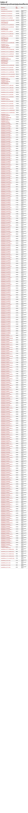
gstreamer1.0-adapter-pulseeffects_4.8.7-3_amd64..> (7, 351)
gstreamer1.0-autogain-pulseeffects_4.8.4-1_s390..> (6, 479)
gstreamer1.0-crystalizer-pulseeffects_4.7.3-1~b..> (6, 290)
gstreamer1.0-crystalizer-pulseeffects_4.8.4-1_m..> (6, 272)
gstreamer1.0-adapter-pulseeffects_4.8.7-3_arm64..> (7, 374)
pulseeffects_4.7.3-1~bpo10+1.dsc (7, 558)
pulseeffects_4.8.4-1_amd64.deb (7, 51)
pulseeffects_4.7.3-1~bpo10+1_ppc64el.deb (6, 58)
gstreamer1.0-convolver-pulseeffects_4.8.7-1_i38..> (6, 148)
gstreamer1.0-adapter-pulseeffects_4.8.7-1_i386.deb (7, 356)
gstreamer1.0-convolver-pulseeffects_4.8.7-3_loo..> (6, 144)
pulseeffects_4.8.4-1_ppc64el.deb (7, 65)
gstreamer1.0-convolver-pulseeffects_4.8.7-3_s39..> (6, 146)
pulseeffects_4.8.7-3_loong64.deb (7, 49)
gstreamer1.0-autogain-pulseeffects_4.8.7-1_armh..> (6, 506)
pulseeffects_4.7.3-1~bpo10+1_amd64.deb (5, 47)
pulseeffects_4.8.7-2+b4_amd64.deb (4, 22)
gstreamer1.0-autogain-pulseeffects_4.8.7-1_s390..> (6, 470)
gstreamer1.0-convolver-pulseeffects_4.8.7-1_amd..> (6, 180)
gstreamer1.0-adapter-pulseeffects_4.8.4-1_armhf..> (7, 500)
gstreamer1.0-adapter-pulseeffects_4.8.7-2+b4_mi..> (7, 347)
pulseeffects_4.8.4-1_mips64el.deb (8, 112)
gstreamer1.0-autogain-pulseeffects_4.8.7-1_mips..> (6, 419)
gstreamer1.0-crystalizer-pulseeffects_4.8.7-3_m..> (6, 205)
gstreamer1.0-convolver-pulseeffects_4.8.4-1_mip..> (6, 207)
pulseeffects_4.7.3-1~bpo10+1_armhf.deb (5, 99)
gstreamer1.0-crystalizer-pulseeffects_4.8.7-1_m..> (6, 263)
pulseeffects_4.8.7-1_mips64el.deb (8, 110)
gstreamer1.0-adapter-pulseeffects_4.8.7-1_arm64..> (7, 446)
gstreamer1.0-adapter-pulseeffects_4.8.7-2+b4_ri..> (6, 360)
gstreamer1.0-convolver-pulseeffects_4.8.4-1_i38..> (6, 153)
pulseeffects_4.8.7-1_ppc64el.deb (7, 71)
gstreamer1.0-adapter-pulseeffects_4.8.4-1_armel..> (7, 477)
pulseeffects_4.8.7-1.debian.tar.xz (7, 553)
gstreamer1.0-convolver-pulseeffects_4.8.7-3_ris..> (6, 139)
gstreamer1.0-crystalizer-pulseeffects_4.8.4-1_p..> (6, 248)
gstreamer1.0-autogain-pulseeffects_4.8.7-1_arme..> (6, 486)
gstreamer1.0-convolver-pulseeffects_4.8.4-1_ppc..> (6, 173)
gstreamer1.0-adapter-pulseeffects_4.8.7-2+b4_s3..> (7, 365)
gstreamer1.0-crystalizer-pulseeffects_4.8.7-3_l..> (6, 236)
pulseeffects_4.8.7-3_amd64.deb (7, 24)
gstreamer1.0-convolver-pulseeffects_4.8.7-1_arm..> (6, 220)
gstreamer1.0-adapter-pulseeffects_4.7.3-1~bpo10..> (7, 455)
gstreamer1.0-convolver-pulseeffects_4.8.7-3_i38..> (6, 126)
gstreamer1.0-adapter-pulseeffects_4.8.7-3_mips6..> (7, 342)
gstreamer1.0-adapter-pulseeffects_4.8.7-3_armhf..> (7, 434)
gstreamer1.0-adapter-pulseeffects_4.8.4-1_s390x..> (7, 443)
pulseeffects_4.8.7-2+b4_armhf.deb (4, 63)
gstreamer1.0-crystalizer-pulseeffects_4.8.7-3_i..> (6, 166)
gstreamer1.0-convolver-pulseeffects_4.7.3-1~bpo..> (6, 191)
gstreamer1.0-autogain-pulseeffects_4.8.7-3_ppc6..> (6, 412)
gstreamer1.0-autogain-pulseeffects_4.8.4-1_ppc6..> (6, 416)
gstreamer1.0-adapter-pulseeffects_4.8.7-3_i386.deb (7, 338)
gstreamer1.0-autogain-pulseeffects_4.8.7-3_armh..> (6, 504)
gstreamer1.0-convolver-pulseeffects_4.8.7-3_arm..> (6, 160)
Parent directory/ (4, 9)
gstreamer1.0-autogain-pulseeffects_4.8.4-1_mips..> (6, 437)
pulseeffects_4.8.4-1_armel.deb (7, 101)
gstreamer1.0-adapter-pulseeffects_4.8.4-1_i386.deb (7, 362)
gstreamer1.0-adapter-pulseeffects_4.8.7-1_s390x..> (7, 428)
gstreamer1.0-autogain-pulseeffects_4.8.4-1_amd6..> (7, 439)
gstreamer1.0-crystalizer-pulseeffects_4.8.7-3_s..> (6, 223)
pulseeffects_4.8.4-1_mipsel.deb (7, 105)
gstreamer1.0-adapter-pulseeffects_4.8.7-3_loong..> (6, 353)
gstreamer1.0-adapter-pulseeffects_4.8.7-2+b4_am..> (7, 349)
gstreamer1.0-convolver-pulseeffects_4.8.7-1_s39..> (6, 212)
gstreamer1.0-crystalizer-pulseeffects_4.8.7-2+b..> (6, 162)
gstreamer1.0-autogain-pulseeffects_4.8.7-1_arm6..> (6, 475)
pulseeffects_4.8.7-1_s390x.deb (7, 85)
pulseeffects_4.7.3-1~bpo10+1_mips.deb (5, 121)
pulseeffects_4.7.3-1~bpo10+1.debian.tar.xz (6, 547)
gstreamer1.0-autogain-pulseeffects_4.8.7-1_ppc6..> (6, 401)
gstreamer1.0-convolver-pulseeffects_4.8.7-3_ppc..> (6, 133)
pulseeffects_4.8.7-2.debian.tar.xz (7, 551)
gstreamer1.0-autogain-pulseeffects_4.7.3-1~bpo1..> (6, 515)
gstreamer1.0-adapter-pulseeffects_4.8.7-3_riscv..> (6, 371)
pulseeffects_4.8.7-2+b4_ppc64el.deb (4, 38)
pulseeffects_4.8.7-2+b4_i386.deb (7, 20)
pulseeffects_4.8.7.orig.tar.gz (6, 13)
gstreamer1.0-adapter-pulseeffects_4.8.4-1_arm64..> (7, 457)
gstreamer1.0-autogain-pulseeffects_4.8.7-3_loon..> (6, 448)
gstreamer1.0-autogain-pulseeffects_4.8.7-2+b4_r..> (6, 459)
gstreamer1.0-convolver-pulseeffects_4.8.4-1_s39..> (6, 216)
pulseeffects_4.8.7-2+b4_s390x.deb (4, 40)
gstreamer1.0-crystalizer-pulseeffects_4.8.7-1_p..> (6, 250)
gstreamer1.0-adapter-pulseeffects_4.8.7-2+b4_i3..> (7, 335)
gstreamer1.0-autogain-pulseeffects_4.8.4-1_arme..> (6, 509)
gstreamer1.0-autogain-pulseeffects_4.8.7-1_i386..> (6, 383)
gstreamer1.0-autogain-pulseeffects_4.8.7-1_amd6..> (7, 425)
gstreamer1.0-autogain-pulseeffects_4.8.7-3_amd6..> (7, 421)
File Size (17, 8)
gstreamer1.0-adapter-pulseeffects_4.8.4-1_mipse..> (7, 389)
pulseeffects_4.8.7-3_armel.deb (7, 67)
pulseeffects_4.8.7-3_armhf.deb (7, 56)
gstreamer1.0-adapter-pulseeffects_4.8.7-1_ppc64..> (7, 367)
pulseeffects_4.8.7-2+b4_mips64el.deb (5, 83)
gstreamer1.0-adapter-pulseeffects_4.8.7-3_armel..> (7, 430)
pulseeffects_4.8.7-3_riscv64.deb (7, 26)
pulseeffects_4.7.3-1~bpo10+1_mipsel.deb (5, 119)
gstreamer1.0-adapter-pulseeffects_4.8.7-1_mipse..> (7, 369)
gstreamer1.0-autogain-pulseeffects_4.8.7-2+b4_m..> (7, 414)
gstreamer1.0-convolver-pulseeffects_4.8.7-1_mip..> (6, 193)
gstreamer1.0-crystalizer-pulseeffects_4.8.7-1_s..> (6, 293)
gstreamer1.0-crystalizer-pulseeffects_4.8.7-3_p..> (6, 189)
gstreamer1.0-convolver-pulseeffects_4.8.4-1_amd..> (6, 182)
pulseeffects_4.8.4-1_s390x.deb (7, 87)
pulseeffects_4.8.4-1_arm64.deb (7, 89)
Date (22, 7)
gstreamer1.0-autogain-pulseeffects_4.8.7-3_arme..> (6, 488)
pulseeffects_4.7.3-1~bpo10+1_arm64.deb (5, 81)
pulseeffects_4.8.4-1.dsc (5, 560)
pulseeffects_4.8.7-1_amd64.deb (7, 53)
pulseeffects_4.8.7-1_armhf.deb (7, 94)
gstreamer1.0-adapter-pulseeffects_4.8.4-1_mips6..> (7, 396)
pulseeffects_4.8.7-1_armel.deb (7, 103)
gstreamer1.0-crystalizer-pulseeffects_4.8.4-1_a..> (6, 268)
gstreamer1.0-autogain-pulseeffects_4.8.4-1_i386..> (6, 403)
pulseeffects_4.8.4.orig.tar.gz (6, 11)
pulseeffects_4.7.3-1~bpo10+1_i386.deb (5, 45)
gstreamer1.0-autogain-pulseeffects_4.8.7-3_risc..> (6, 468)
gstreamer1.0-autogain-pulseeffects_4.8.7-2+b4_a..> (6, 405)
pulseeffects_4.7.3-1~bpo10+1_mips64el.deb (6, 117)
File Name (3, 7)
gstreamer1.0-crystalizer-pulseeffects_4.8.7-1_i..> (6, 227)
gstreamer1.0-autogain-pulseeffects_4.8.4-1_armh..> (6, 513)
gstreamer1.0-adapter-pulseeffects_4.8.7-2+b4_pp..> (7, 340)
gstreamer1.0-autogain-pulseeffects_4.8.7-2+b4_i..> (6, 380)
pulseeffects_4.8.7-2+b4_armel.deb (8, 74)
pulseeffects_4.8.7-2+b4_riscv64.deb (4, 29)
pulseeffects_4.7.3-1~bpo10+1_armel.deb (5, 115)
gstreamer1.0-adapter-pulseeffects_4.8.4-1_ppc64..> (7, 376)
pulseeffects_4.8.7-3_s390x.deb (7, 33)
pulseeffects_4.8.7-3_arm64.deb (7, 69)
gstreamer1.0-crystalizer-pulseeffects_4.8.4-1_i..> (6, 239)
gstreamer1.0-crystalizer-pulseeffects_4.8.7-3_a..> (6, 198)
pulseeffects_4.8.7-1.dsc (5, 562)
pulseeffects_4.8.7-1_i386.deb (7, 35)
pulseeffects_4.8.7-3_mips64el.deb (8, 76)
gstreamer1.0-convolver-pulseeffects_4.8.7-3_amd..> (6, 130)
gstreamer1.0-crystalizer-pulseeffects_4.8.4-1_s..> (6, 299)
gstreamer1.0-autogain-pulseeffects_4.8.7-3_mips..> (6, 394)
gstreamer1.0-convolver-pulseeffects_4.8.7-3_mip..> (6, 137)
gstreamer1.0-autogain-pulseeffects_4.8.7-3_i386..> (6, 387)
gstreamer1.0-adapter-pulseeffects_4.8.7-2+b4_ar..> (7, 358)
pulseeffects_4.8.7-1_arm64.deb (7, 96)
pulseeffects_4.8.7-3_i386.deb (7, 17)
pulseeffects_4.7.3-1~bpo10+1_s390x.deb (5, 79)
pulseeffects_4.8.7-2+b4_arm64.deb (4, 61)
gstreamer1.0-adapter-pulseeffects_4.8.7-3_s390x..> (7, 385)
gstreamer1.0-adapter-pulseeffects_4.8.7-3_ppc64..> (7, 344)
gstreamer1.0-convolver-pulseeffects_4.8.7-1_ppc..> (6, 164)
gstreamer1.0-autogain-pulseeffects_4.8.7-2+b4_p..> (6, 398)
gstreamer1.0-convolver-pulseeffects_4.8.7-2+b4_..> (6, 124)
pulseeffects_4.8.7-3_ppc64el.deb (7, 42)
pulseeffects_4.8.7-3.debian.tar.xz (7, 549)
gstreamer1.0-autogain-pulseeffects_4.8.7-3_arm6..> (6, 466)
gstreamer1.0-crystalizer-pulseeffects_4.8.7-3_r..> (6, 230)
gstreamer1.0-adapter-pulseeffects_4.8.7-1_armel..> (7, 464)
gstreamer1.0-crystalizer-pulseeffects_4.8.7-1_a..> (6, 261)
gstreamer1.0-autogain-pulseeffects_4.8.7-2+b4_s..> (6, 450)
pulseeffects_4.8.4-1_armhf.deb (7, 92)
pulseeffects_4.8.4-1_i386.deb (7, 31)
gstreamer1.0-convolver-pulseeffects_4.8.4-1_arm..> (6, 234)
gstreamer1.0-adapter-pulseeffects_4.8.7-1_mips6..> (7, 378)
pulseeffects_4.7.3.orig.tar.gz (6, 15)
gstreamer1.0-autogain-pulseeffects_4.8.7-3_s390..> (6, 473)
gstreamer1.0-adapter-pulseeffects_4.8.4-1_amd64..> (7, 407)
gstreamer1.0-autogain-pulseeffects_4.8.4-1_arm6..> (6, 491)
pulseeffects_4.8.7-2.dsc (5, 567)
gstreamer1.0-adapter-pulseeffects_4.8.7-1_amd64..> (7, 392)
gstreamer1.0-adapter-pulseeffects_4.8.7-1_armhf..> (7, 484)
